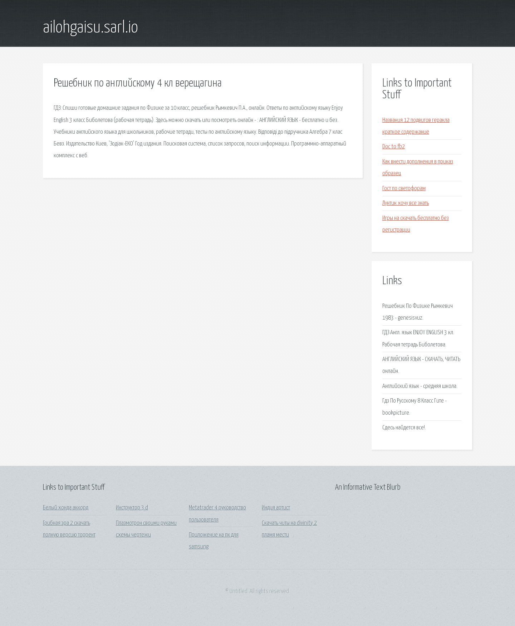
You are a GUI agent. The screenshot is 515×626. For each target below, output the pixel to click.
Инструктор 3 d (132, 508)
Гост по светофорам (404, 189)
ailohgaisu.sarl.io (90, 28)
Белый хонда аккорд (65, 508)
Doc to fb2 (393, 147)
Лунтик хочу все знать (405, 203)
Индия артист (276, 508)
